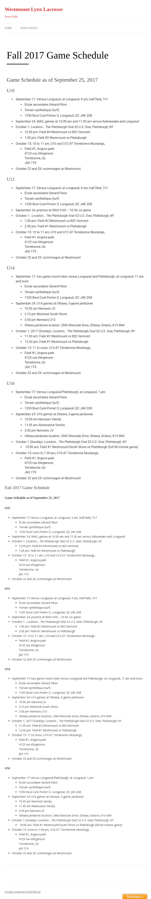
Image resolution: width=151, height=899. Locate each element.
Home (8, 28)
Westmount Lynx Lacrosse (34, 9)
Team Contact (29, 28)
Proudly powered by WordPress (23, 892)
